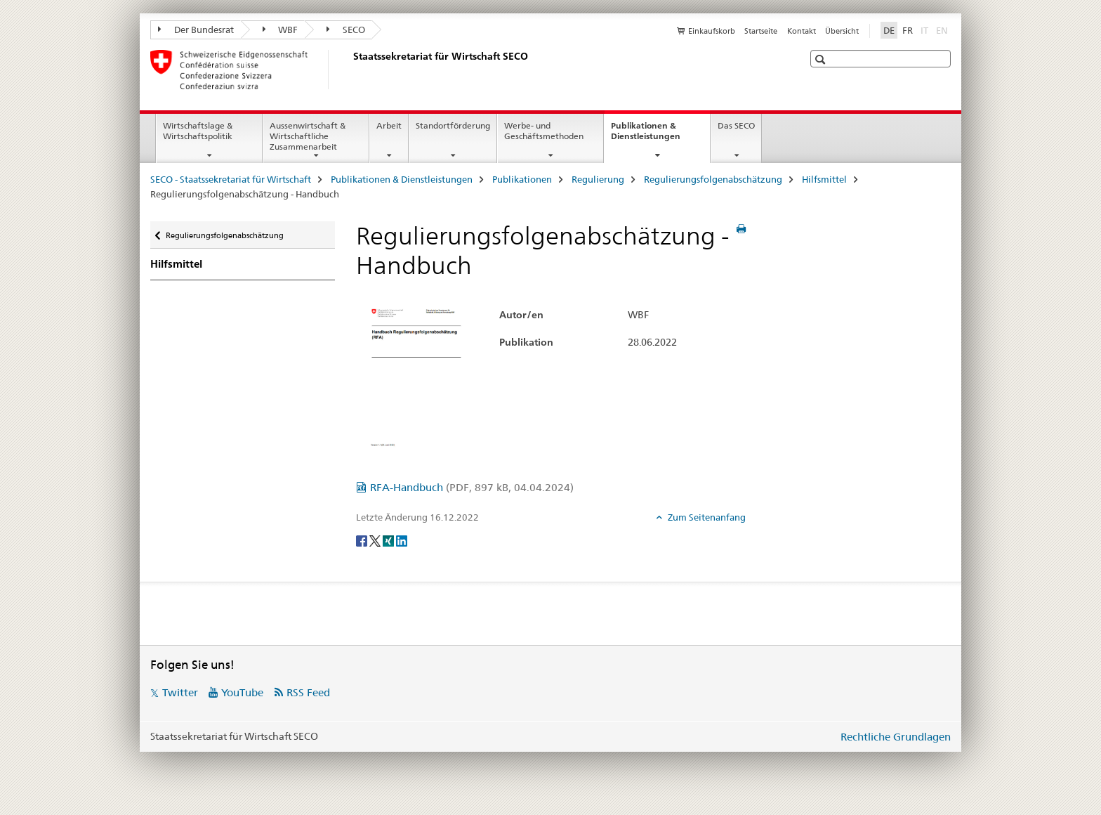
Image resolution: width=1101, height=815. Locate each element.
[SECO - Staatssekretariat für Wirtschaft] (350, 69)
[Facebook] (362, 540)
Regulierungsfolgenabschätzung (713, 179)
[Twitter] (376, 540)
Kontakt (801, 31)
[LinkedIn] (401, 540)
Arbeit (389, 125)
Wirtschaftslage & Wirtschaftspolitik (197, 130)
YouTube (242, 692)
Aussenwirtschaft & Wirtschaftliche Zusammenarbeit (307, 136)
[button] (821, 59)
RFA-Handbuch (472, 487)
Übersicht (842, 31)
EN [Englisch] (943, 29)
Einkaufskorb (711, 31)
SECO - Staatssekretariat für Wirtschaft (230, 179)
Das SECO (736, 125)
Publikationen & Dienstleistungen (660, 135)
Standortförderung (453, 125)
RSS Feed (308, 692)
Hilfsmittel (824, 179)
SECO (346, 29)
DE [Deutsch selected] (889, 30)
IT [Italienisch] (926, 29)
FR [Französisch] (907, 30)
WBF (280, 29)
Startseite (760, 31)
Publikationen (522, 179)
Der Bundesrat (196, 29)
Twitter (180, 692)
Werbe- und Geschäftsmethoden (544, 130)
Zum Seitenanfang (706, 517)
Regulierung (598, 179)
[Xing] (389, 540)
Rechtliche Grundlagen (895, 736)
